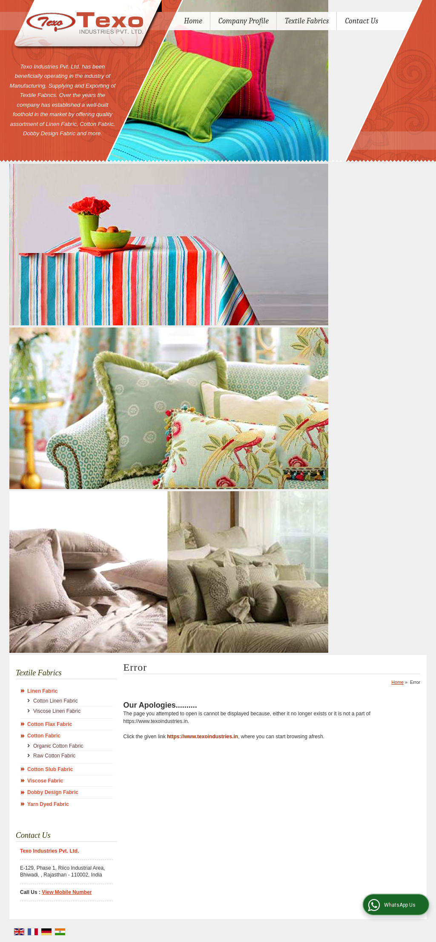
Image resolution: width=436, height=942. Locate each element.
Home (193, 21)
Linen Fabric (42, 691)
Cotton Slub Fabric (50, 769)
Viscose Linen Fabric (56, 711)
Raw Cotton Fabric (54, 756)
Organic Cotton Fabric (58, 746)
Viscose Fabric (45, 781)
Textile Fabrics (307, 21)
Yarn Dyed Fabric (48, 804)
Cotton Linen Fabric (55, 701)
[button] (67, 892)
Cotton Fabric (43, 736)
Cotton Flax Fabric (49, 724)
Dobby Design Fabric (52, 792)
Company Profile (243, 21)
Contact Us (361, 21)
